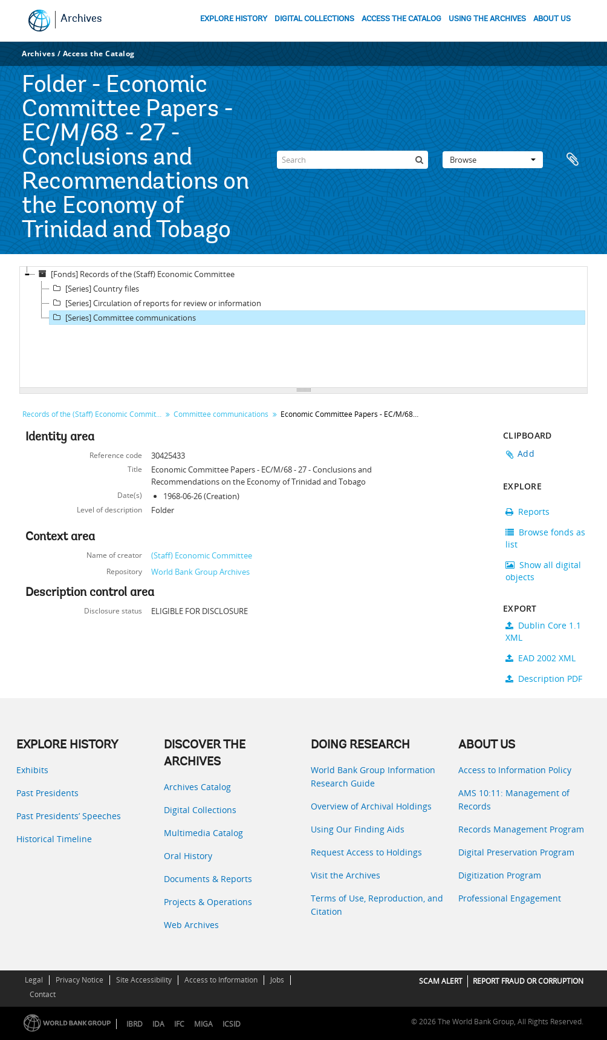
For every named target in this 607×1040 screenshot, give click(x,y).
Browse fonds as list (545, 538)
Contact (43, 994)
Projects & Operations (208, 902)
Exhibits (32, 770)
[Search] (352, 160)
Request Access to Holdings (366, 852)
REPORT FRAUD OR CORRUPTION (528, 981)
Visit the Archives (345, 875)
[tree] (303, 327)
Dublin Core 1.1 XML (543, 631)
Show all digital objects (543, 571)
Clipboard (572, 160)
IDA (158, 1024)
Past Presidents (47, 793)
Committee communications (221, 414)
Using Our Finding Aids (357, 829)
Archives (81, 19)
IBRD (134, 1024)
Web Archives (191, 924)
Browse (493, 159)
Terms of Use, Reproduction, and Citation (377, 904)
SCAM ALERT (441, 981)
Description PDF (543, 678)
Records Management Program (521, 829)
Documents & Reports (208, 879)
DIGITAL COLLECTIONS (314, 19)
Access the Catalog (99, 53)
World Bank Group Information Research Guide (373, 776)
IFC (179, 1024)
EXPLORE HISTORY (233, 19)
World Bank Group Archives (200, 571)
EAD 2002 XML (540, 658)
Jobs (277, 980)
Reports (527, 511)
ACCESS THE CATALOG (401, 19)
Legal (34, 980)
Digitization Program (499, 875)
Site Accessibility (144, 980)
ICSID (231, 1024)
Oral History (188, 856)
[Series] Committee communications (123, 317)
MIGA (203, 1024)
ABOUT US (552, 19)
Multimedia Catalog (203, 833)
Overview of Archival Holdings (371, 806)
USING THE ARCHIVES (487, 19)
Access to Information (221, 980)
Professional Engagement (509, 898)
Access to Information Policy (514, 770)
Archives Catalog (197, 787)
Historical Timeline (54, 839)
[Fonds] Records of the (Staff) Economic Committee (135, 274)
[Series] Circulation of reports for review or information (155, 303)
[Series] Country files (94, 288)
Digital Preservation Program (516, 852)
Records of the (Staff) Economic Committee (93, 414)
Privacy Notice (79, 980)
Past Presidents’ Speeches (68, 816)
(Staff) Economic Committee (201, 555)
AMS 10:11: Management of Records (514, 799)
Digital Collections (200, 810)
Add (526, 453)
